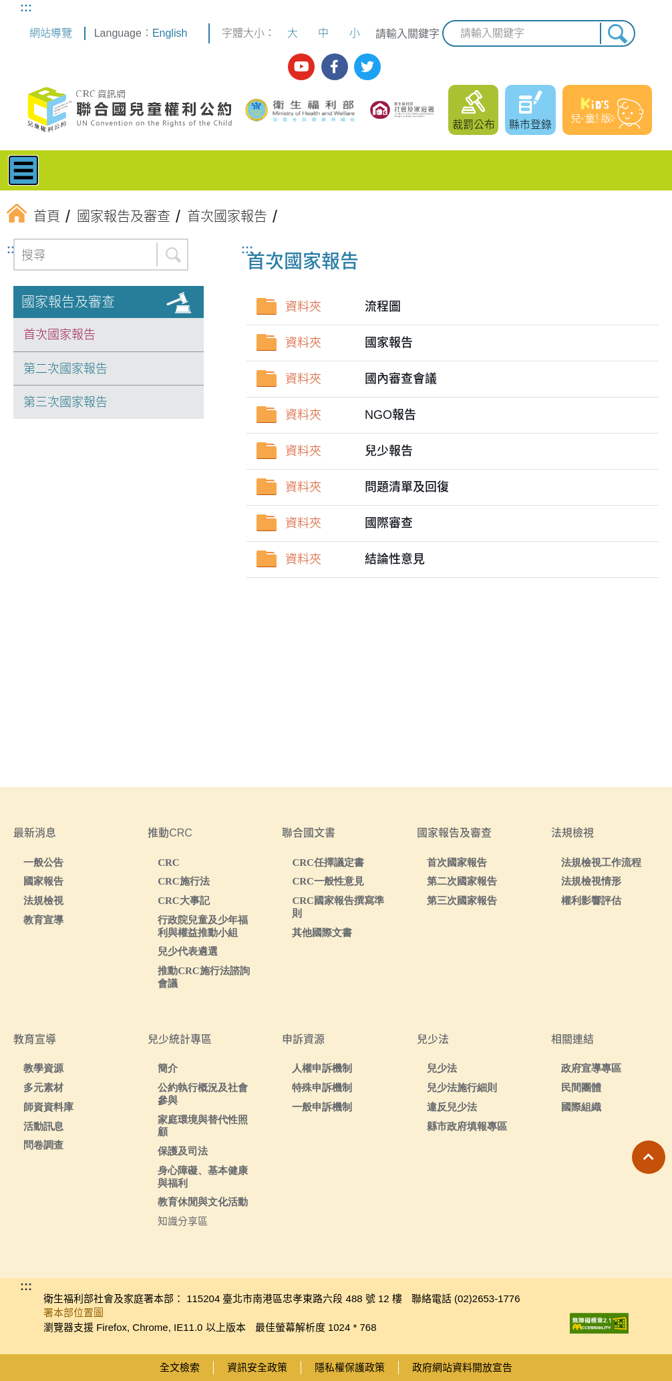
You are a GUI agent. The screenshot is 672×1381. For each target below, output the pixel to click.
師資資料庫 (48, 1107)
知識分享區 (183, 1221)
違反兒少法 (452, 1107)
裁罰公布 (473, 124)
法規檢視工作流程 (601, 862)
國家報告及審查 (68, 302)
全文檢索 (180, 1367)
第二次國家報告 (65, 368)
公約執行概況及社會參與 (203, 1093)
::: (26, 7)
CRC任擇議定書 (328, 862)
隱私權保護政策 (350, 1367)
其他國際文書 (322, 932)
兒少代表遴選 (188, 951)
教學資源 (43, 1068)
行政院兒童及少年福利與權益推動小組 (203, 926)
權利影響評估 (591, 900)
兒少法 (442, 1068)
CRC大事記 (184, 900)
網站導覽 (50, 33)
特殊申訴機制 (322, 1087)
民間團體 (581, 1087)
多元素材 (43, 1087)
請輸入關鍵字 (407, 33)
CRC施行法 (184, 881)
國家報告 (43, 881)
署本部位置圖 (73, 1312)
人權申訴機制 (322, 1068)
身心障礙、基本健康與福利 (203, 1176)
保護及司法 (183, 1151)
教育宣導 (43, 920)
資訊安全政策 (257, 1367)
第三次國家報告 (65, 402)
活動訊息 (43, 1126)
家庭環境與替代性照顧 (203, 1125)
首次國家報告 (59, 334)
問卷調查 (43, 1145)
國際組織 (581, 1107)
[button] (648, 1157)
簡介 (168, 1068)
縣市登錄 (530, 124)
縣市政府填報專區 (467, 1126)
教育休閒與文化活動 (203, 1202)
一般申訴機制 (322, 1107)
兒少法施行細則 (462, 1087)
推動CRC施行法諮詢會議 (204, 976)
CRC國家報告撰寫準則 (338, 906)
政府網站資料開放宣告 (462, 1367)
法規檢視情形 (591, 881)
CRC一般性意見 (328, 881)
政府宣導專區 (591, 1068)
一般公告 (43, 862)
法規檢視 (43, 900)
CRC (169, 862)
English (169, 33)
